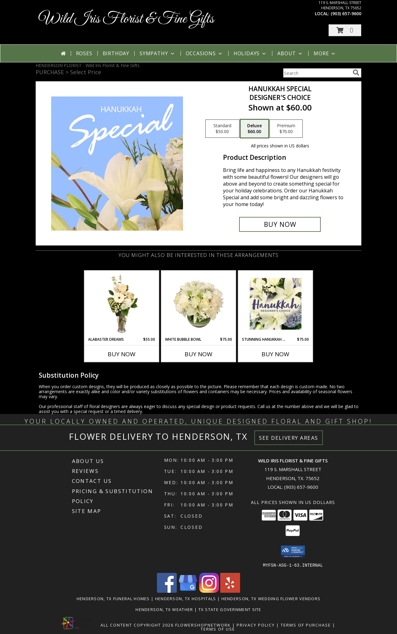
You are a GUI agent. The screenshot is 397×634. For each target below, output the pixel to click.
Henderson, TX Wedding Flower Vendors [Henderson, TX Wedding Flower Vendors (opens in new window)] (271, 598)
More (325, 53)
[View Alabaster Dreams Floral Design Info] (122, 303)
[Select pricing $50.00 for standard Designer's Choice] (222, 129)
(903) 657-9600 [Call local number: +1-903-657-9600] (346, 13)
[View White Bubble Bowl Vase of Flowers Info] (199, 303)
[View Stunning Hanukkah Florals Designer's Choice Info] (275, 303)
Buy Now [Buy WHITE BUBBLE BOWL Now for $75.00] (198, 354)
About (290, 53)
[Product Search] (316, 73)
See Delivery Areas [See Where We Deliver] (288, 437)
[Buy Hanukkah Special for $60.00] (280, 224)
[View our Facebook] (167, 591)
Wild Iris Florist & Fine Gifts (126, 19)
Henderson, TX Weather (164, 609)
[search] (356, 72)
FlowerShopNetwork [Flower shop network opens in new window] (203, 624)
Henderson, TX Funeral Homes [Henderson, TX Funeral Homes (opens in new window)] (113, 598)
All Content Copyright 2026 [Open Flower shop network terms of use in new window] (137, 624)
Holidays (250, 53)
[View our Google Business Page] (188, 591)
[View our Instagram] (209, 591)
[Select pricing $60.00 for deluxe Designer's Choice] (254, 129)
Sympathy (157, 53)
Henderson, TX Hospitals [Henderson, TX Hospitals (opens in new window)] (185, 598)
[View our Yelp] (230, 591)
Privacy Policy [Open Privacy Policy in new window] (256, 624)
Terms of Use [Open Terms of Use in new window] (218, 629)
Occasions (204, 53)
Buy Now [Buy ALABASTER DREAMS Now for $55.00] (122, 354)
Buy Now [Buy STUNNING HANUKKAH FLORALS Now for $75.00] (275, 354)
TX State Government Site (229, 609)
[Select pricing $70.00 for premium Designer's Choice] (286, 129)
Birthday (116, 53)
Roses (84, 53)
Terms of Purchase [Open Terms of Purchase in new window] (306, 624)
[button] (344, 30)
